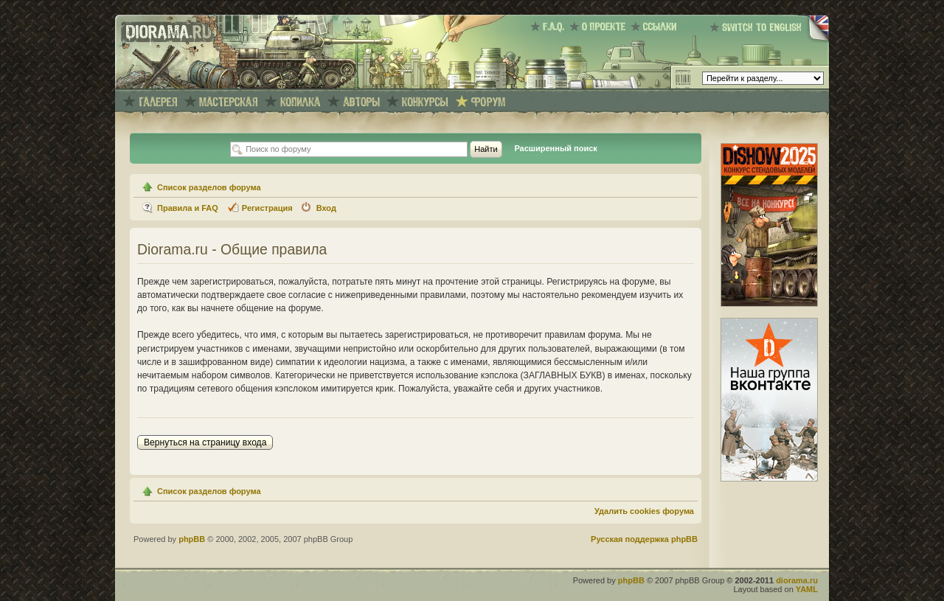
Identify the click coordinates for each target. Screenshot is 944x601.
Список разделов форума (209, 187)
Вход (326, 208)
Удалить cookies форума (644, 511)
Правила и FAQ (187, 208)
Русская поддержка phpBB (644, 539)
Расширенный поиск (555, 148)
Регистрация (267, 208)
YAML (807, 589)
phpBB (191, 539)
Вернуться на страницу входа (205, 442)
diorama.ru (797, 580)
